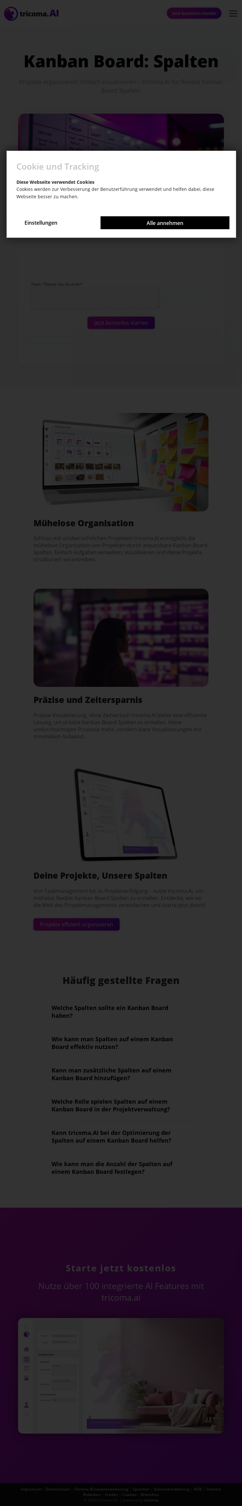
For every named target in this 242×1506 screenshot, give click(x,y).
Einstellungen (40, 222)
